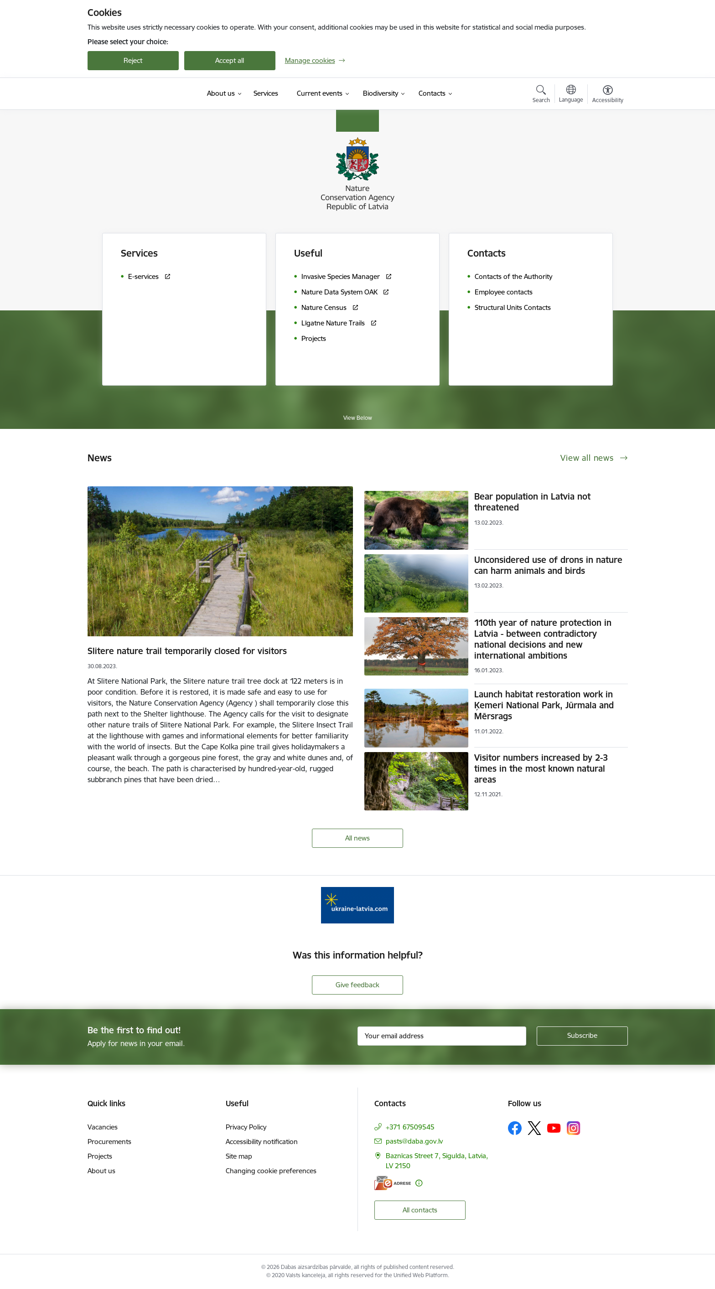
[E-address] (392, 1183)
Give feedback (357, 984)
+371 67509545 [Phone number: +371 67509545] (410, 1127)
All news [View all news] (357, 838)
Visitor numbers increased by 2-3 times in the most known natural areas (541, 768)
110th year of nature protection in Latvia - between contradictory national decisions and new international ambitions (542, 639)
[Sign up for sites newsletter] (582, 1036)
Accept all (229, 60)
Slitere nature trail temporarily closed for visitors (187, 650)
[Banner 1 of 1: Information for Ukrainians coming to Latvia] (357, 904)
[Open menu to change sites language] (571, 94)
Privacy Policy (246, 1127)
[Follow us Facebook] (515, 1128)
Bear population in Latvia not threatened (532, 502)
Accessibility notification (262, 1141)
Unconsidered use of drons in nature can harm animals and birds (548, 565)
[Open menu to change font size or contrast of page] (608, 95)
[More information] (418, 1183)
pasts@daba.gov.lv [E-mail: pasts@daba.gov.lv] (414, 1141)
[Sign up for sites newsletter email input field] (442, 1036)
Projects (100, 1156)
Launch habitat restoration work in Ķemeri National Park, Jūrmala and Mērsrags (544, 705)
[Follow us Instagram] (573, 1127)
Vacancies (103, 1127)
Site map (239, 1156)
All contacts (420, 1210)
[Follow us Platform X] (534, 1128)
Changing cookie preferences (271, 1170)
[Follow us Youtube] (554, 1127)
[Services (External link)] (265, 93)
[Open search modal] (541, 95)
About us (101, 1170)
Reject (133, 60)
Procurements (109, 1141)
